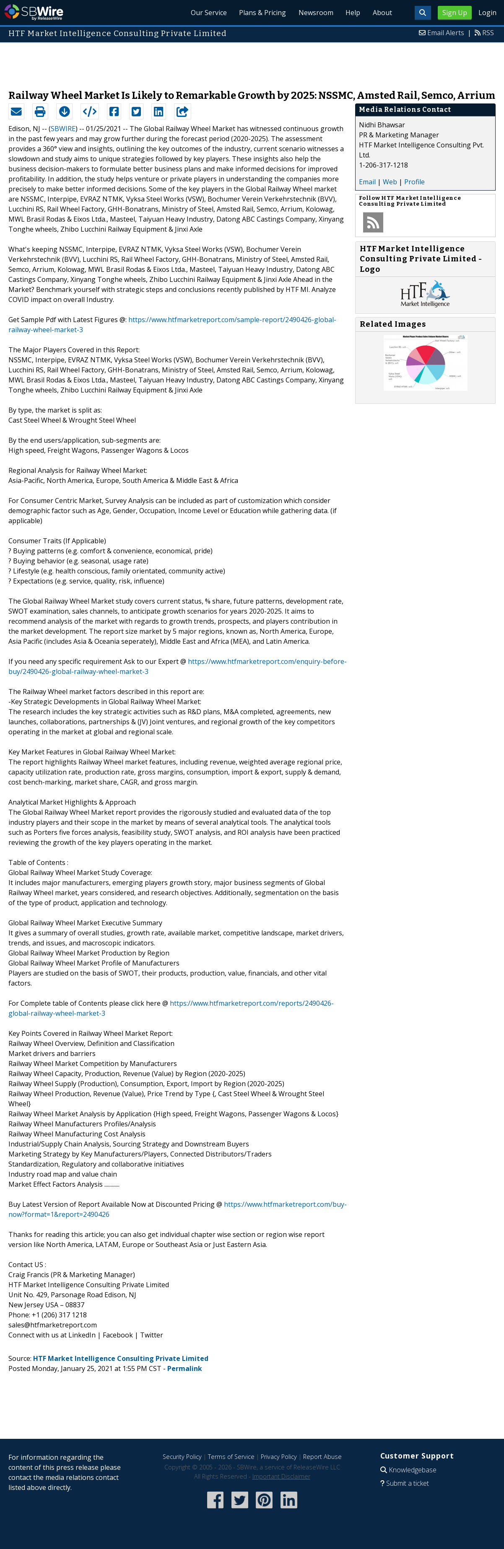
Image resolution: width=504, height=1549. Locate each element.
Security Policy (182, 1457)
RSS (488, 32)
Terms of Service (231, 1457)
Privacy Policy (279, 1457)
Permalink (184, 1368)
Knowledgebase (412, 1469)
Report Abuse (322, 1457)
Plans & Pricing (258, 12)
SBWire (33, 12)
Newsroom (313, 12)
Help (351, 12)
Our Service (204, 12)
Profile (414, 181)
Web (390, 181)
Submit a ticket (407, 1483)
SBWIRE (63, 128)
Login (487, 12)
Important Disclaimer (281, 1476)
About (381, 12)
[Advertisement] (252, 62)
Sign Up (454, 12)
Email (367, 181)
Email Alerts (445, 32)
